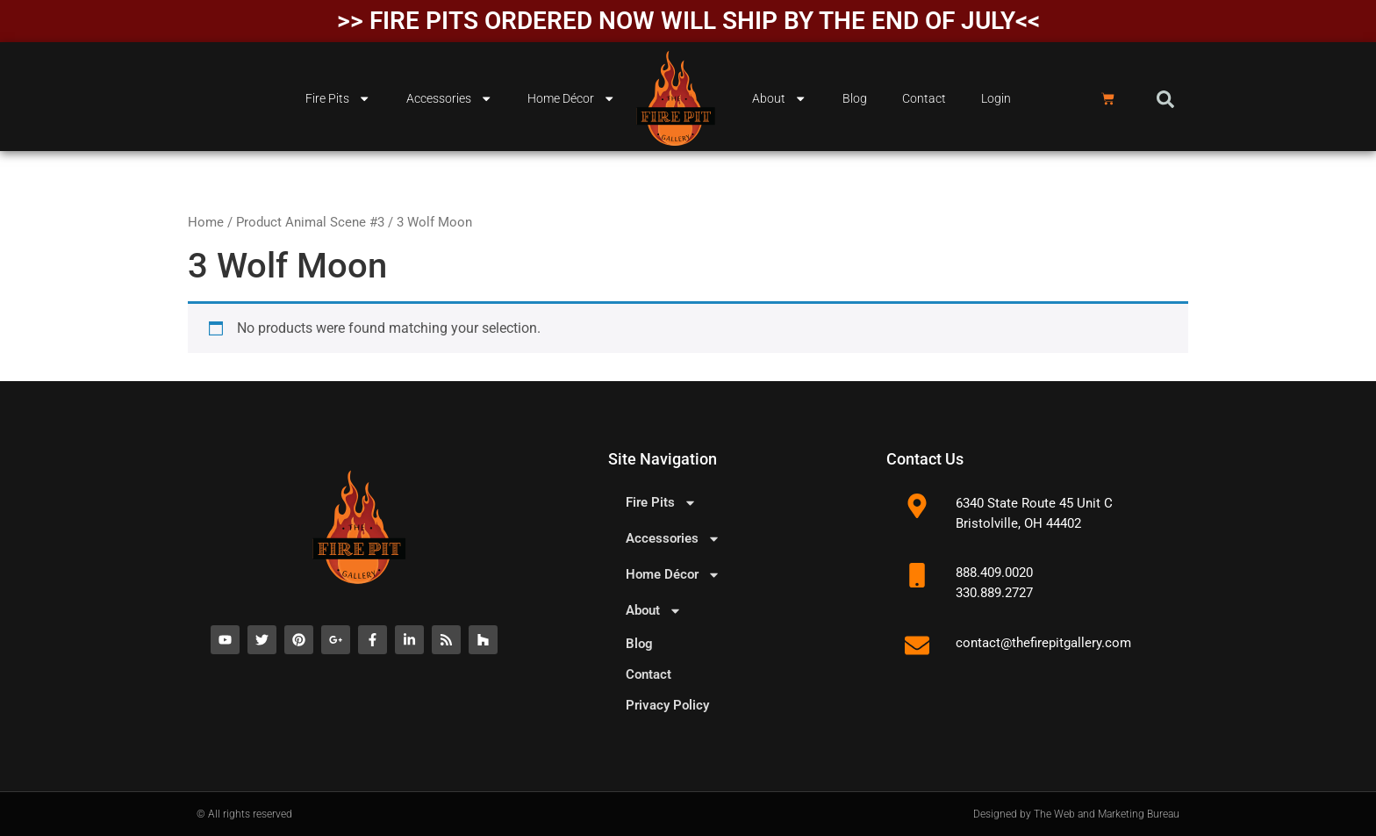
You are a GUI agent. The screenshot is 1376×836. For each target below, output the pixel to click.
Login (996, 98)
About (779, 98)
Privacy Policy (667, 705)
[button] (1165, 99)
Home (206, 222)
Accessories (449, 98)
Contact (924, 98)
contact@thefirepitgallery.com (1043, 643)
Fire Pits (337, 98)
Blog (854, 98)
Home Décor (571, 98)
